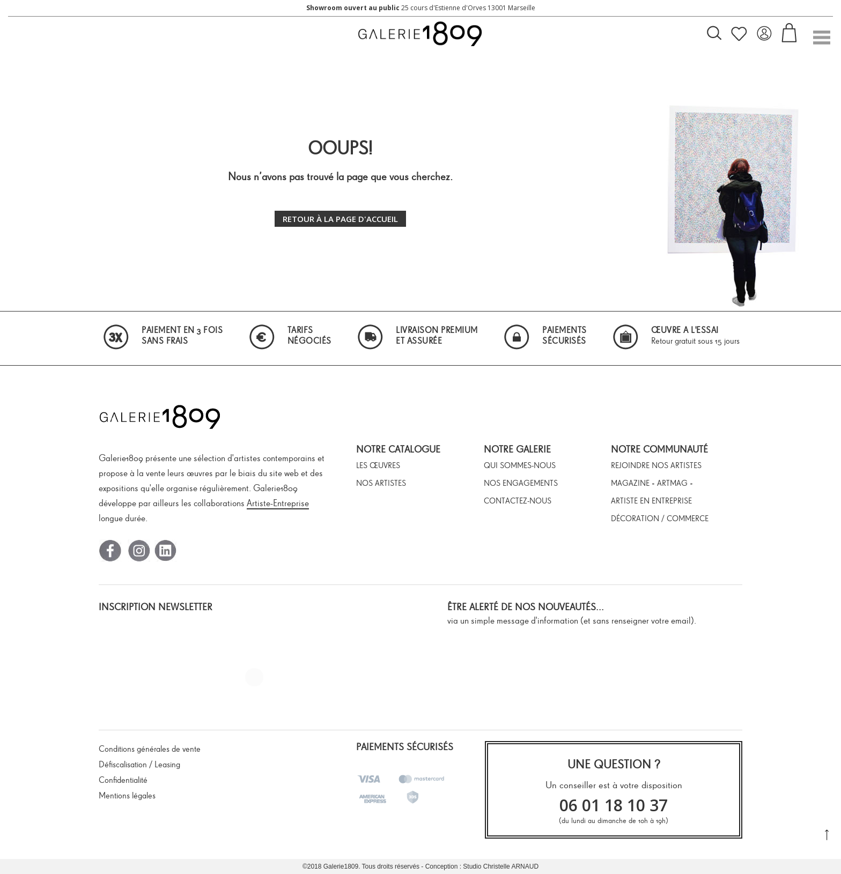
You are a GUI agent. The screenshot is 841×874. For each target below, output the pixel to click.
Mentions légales (127, 795)
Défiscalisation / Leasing (139, 764)
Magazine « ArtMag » (652, 483)
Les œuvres (378, 465)
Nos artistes (381, 483)
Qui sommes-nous (520, 465)
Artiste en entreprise (651, 501)
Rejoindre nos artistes (656, 465)
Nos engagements (521, 483)
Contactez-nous (517, 501)
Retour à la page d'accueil (340, 218)
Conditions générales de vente (150, 749)
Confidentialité (123, 780)
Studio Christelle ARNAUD (500, 866)
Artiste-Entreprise (278, 503)
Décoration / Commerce (660, 518)
